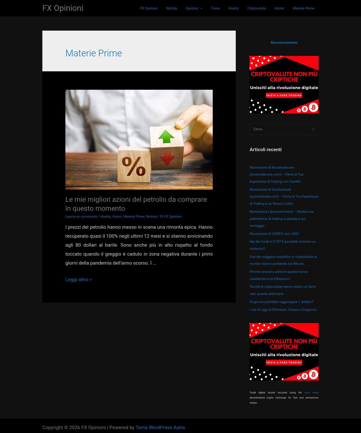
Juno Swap (311, 388)
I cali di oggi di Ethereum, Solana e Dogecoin (283, 306)
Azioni (282, 8)
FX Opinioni (62, 8)
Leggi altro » (78, 279)
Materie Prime (304, 8)
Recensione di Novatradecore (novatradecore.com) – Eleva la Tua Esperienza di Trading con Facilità (277, 174)
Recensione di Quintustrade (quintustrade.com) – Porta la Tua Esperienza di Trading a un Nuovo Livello (280, 196)
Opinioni (203, 8)
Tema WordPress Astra (160, 424)
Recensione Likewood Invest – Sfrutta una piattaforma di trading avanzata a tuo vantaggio (282, 217)
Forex (223, 8)
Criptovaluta (261, 8)
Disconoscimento (284, 42)
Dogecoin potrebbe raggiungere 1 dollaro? (282, 298)
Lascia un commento (81, 216)
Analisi (239, 8)
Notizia (182, 8)
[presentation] (210, 8)
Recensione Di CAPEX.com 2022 (274, 232)
